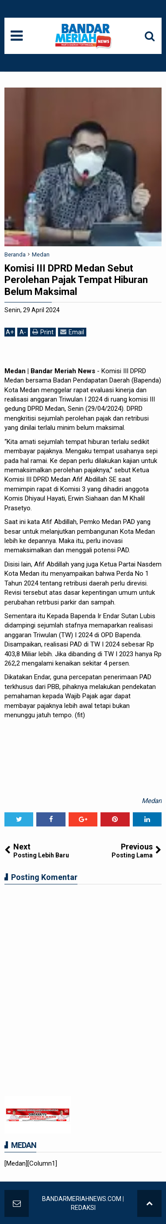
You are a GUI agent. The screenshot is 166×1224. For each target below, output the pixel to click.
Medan (152, 801)
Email (72, 332)
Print (43, 332)
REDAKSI (83, 1207)
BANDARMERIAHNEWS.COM (81, 1198)
